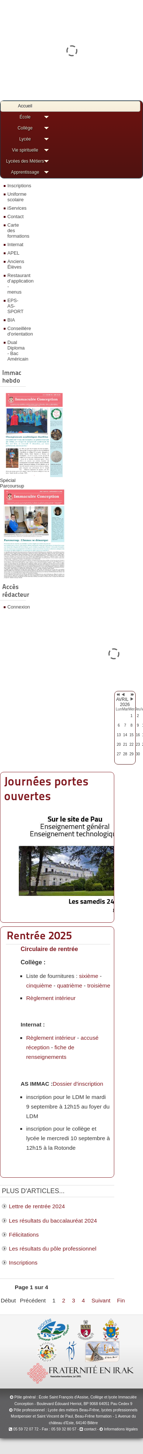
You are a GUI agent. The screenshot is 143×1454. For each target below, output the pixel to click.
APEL (13, 253)
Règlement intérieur (51, 998)
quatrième (69, 985)
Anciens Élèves (15, 264)
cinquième (39, 985)
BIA (11, 320)
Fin (121, 1300)
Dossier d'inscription (78, 1084)
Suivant (100, 1300)
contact (88, 1429)
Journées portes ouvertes (46, 788)
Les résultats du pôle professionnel (52, 1248)
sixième (88, 976)
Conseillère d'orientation (15, 331)
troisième (98, 985)
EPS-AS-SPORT (15, 306)
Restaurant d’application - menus (15, 284)
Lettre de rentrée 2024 (37, 1206)
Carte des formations (15, 230)
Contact (15, 216)
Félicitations (24, 1234)
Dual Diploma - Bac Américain (15, 351)
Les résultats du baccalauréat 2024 (53, 1220)
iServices (15, 208)
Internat (15, 244)
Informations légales (121, 1429)
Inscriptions (15, 185)
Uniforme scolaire (15, 196)
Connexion (15, 607)
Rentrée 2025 (39, 935)
